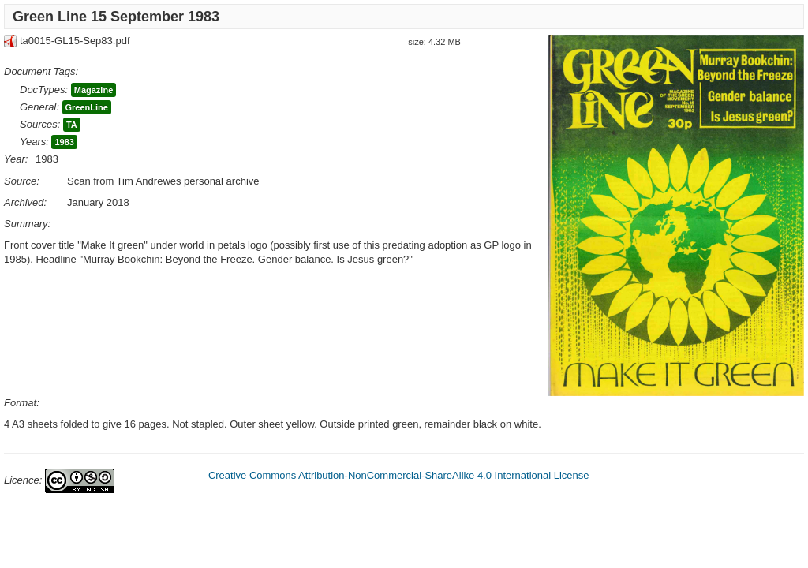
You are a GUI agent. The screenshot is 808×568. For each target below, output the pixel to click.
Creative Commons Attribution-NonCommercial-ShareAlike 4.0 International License (398, 475)
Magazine (93, 90)
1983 (63, 142)
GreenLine (86, 107)
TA (71, 124)
